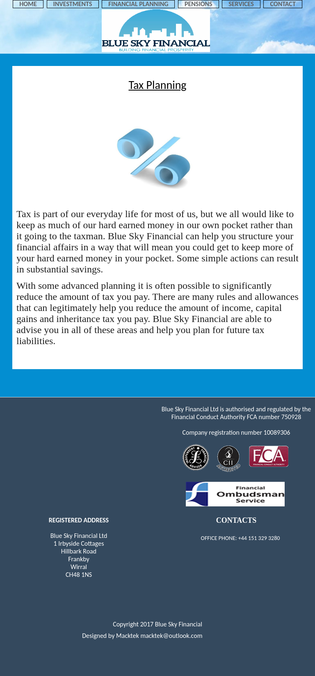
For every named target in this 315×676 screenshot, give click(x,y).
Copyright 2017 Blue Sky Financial (157, 624)
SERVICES (241, 4)
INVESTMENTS (72, 4)
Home (28, 4)
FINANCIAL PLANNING (138, 4)
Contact (282, 4)
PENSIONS (198, 4)
